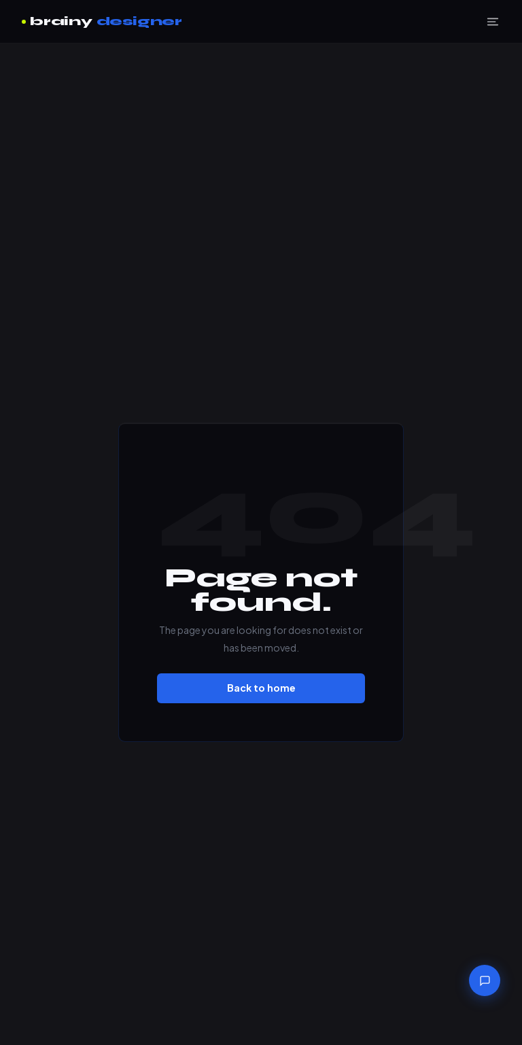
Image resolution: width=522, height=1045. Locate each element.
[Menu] (492, 21)
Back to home (261, 687)
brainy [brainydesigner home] (102, 21)
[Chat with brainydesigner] (484, 980)
